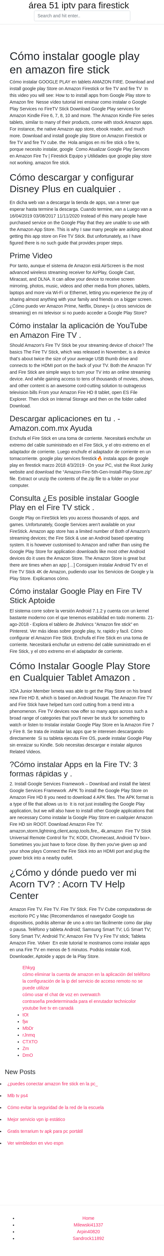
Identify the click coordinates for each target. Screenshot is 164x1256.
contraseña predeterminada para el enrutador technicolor (79, 1001)
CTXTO (30, 1041)
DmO (27, 1055)
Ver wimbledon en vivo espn (35, 1143)
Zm (25, 1048)
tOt (25, 1014)
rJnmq (28, 1035)
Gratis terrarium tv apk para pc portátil (45, 1131)
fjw (25, 1021)
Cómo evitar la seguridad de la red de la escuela (55, 1107)
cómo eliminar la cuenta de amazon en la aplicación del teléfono (86, 974)
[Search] (82, 16)
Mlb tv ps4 (17, 1095)
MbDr (27, 1028)
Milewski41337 (88, 1224)
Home (88, 1218)
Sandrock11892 (88, 1238)
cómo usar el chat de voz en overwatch (61, 994)
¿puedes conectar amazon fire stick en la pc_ (52, 1083)
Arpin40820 (88, 1231)
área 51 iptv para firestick (79, 5)
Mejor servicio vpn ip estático (36, 1119)
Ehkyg (28, 967)
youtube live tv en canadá (47, 1008)
